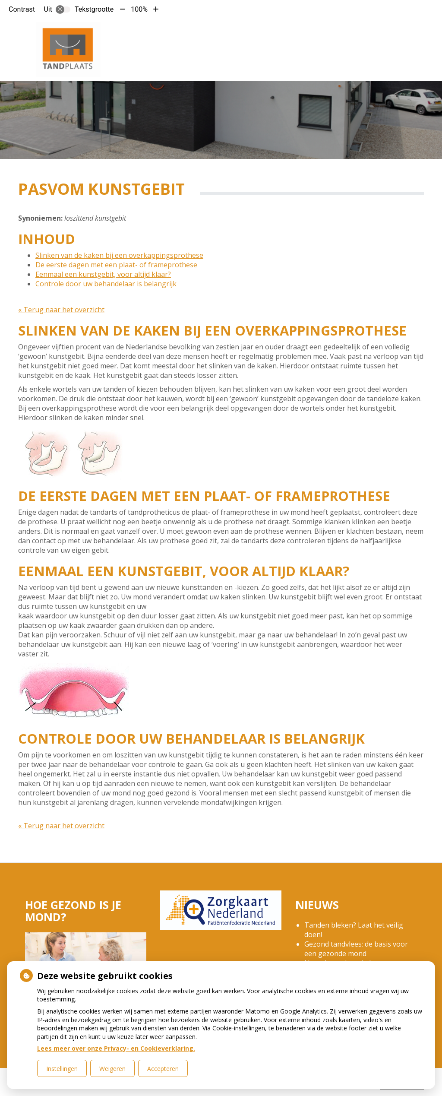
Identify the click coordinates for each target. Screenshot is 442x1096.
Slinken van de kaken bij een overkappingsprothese (119, 255)
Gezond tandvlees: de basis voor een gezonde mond (356, 948)
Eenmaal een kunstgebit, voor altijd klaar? (103, 274)
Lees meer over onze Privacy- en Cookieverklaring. (116, 1048)
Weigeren (112, 1068)
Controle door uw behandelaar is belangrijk (106, 283)
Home (160, 34)
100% (139, 9)
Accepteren (163, 1068)
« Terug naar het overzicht (61, 309)
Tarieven (249, 34)
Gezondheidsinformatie (321, 34)
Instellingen (62, 1068)
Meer (387, 34)
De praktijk (198, 34)
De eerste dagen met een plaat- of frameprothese (116, 264)
